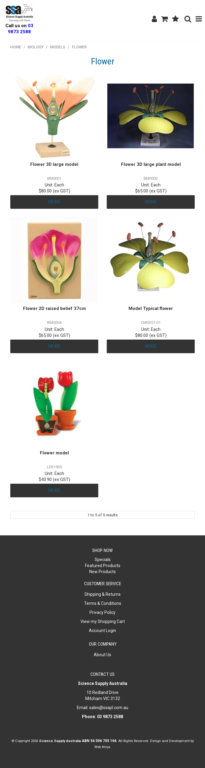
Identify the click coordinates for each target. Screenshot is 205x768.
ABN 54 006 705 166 (99, 741)
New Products (102, 571)
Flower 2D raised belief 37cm (54, 308)
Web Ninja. (102, 747)
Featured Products (102, 565)
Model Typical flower (151, 308)
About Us (102, 654)
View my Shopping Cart (102, 621)
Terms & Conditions (102, 603)
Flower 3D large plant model (151, 164)
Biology (36, 47)
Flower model (54, 453)
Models (57, 47)
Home (15, 47)
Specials (103, 559)
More (54, 202)
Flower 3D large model (54, 164)
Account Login (102, 630)
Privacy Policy (102, 612)
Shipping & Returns (102, 594)
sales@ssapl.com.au (108, 707)
